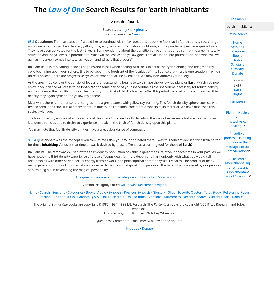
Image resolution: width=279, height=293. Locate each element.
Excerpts (117, 197)
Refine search (237, 34)
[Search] (249, 26)
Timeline (44, 197)
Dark (237, 90)
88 (30, 140)
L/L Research (237, 168)
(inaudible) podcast (237, 142)
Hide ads (132, 228)
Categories (238, 51)
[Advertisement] (139, 261)
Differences (172, 197)
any (124, 29)
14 (34, 140)
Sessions (237, 47)
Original (237, 94)
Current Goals (219, 197)
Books (237, 55)
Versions (155, 197)
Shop (172, 192)
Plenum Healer (237, 119)
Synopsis (237, 64)
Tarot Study (212, 192)
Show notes (147, 177)
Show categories (124, 177)
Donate (237, 73)
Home (237, 42)
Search (45, 192)
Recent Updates (194, 197)
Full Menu (237, 102)
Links (105, 197)
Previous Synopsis (137, 192)
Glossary (237, 69)
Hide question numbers (91, 177)
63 (30, 41)
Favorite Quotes (190, 192)
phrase (141, 29)
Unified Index (136, 197)
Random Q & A (88, 197)
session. (139, 34)
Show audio (166, 177)
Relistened (146, 185)
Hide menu (237, 19)
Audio (237, 60)
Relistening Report (236, 192)
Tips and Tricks (64, 197)
